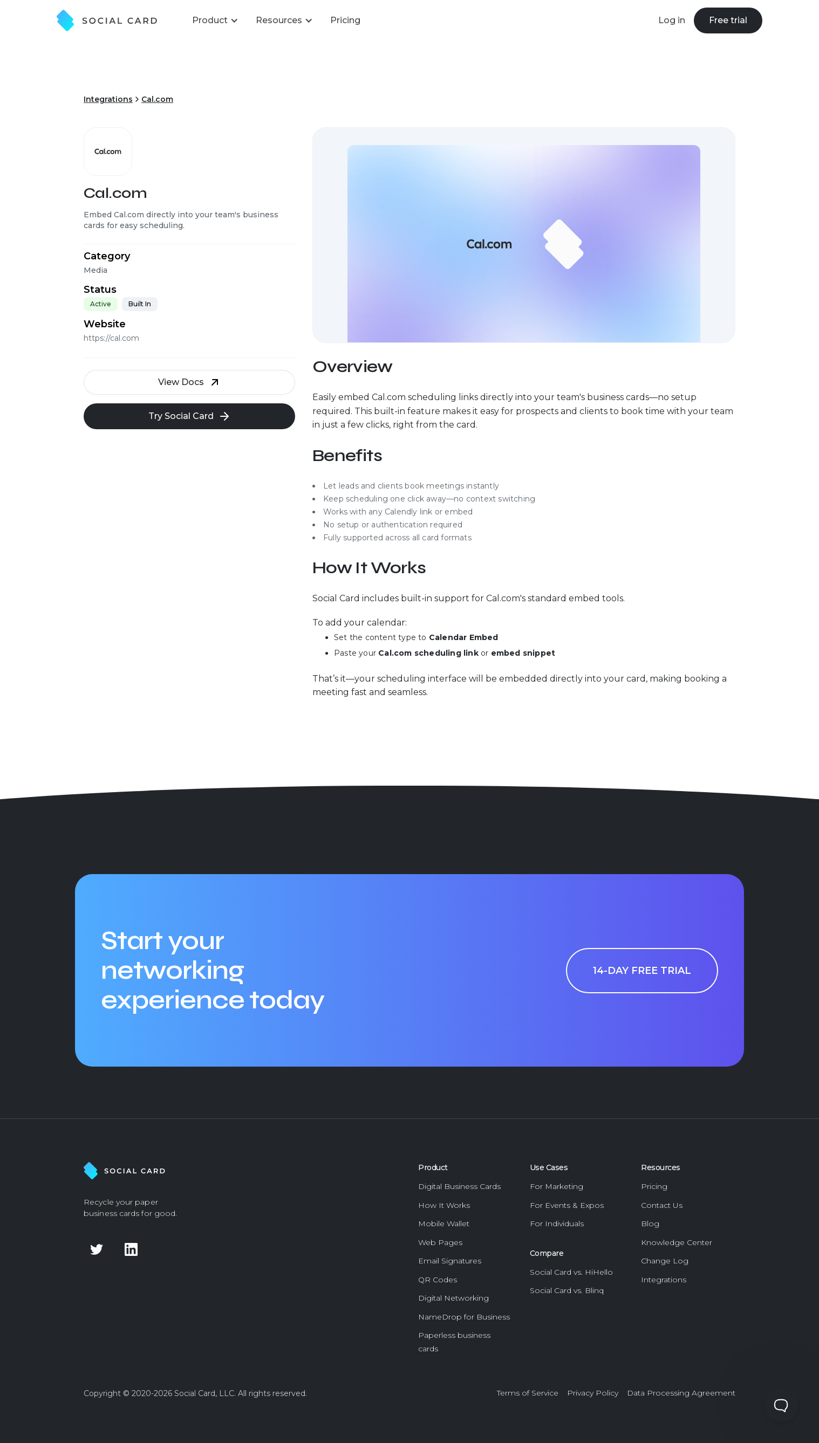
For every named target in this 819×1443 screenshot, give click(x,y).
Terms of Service (527, 1393)
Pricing (654, 1186)
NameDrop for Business (464, 1317)
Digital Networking (453, 1298)
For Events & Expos (567, 1205)
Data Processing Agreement (681, 1393)
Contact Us (661, 1205)
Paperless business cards (454, 1341)
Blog (650, 1223)
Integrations (108, 99)
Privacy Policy (592, 1393)
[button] (215, 20)
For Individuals (557, 1223)
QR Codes (437, 1279)
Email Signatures (449, 1261)
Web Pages (440, 1242)
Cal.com (157, 99)
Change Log (664, 1261)
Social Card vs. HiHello (571, 1272)
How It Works (444, 1205)
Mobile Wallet (443, 1223)
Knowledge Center (676, 1242)
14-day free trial (642, 971)
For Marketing (556, 1186)
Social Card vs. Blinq (567, 1290)
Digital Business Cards (459, 1186)
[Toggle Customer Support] (781, 1405)
